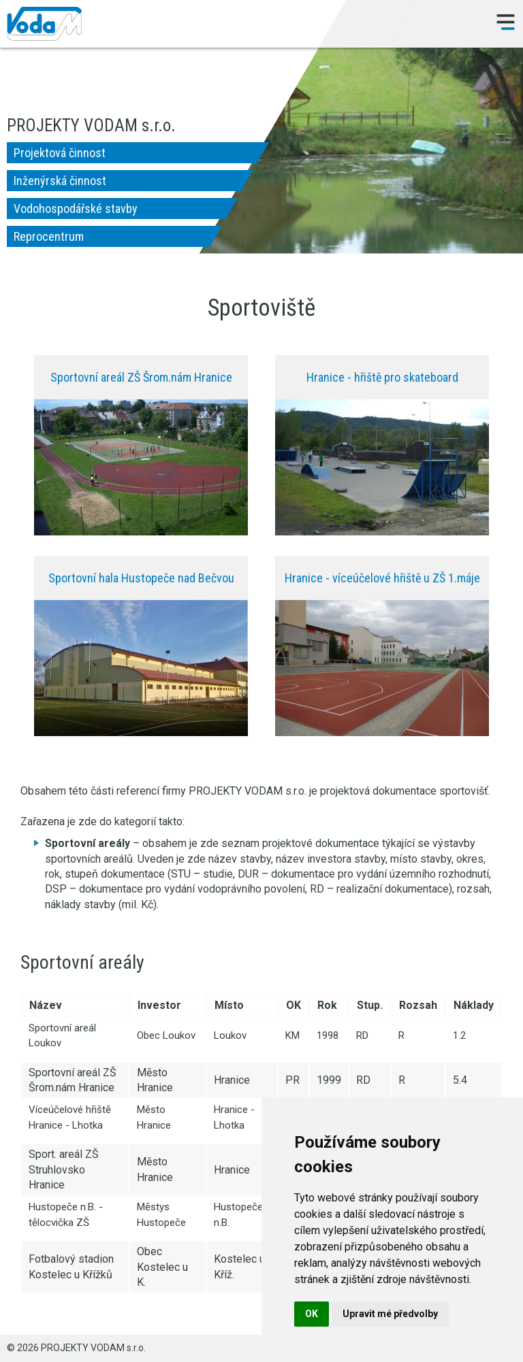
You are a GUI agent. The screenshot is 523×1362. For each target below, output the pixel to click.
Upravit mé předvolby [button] (390, 1313)
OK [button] (311, 1313)
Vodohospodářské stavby (76, 208)
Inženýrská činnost (60, 180)
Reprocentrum (49, 236)
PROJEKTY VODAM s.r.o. (44, 24)
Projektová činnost (60, 153)
